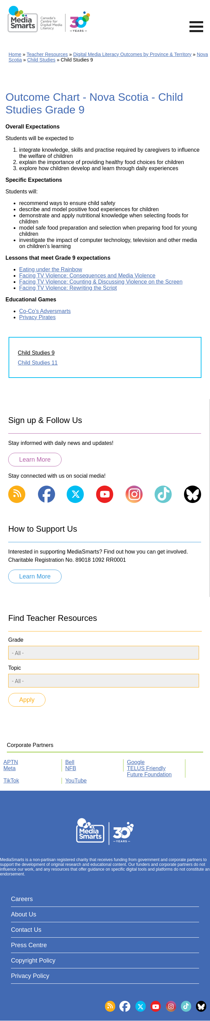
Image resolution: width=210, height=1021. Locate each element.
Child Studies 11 (38, 363)
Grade (15, 640)
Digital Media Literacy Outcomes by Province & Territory (132, 54)
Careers (22, 899)
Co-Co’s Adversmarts (45, 311)
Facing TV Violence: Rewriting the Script (68, 288)
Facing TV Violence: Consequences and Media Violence (87, 275)
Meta (9, 768)
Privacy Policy (30, 975)
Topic (14, 668)
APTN (10, 762)
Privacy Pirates (37, 317)
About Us (23, 914)
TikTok (11, 781)
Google (136, 762)
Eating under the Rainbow (50, 269)
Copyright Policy (33, 960)
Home (15, 54)
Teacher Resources (47, 54)
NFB (70, 768)
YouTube (76, 781)
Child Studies (41, 60)
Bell (70, 762)
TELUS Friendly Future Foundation (149, 771)
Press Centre (29, 945)
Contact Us (26, 929)
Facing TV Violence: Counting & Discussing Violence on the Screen (101, 282)
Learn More (35, 459)
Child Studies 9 (36, 353)
